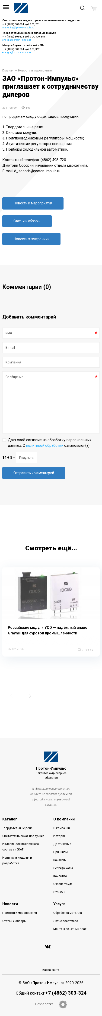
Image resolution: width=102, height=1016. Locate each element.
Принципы (60, 852)
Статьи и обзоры (27, 221)
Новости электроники (31, 239)
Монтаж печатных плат (69, 929)
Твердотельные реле (17, 828)
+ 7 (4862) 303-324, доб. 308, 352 (21, 49)
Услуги (59, 904)
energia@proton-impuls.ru (17, 39)
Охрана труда (63, 884)
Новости (10, 904)
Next (27, 696)
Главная (7, 70)
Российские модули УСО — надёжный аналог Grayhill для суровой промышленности (48, 630)
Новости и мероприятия (35, 70)
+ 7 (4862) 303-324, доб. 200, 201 (21, 24)
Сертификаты (63, 868)
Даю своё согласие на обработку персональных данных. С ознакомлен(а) (50, 443)
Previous (14, 696)
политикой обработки (44, 445)
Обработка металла (67, 912)
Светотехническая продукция (23, 836)
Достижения (62, 844)
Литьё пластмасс (65, 921)
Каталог (9, 819)
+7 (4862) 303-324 (65, 993)
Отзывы (59, 892)
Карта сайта (51, 970)
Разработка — (46, 1004)
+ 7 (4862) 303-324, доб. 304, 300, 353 (23, 36)
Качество (60, 876)
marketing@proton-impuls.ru (18, 27)
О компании (64, 819)
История (59, 836)
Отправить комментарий (33, 473)
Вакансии (60, 860)
